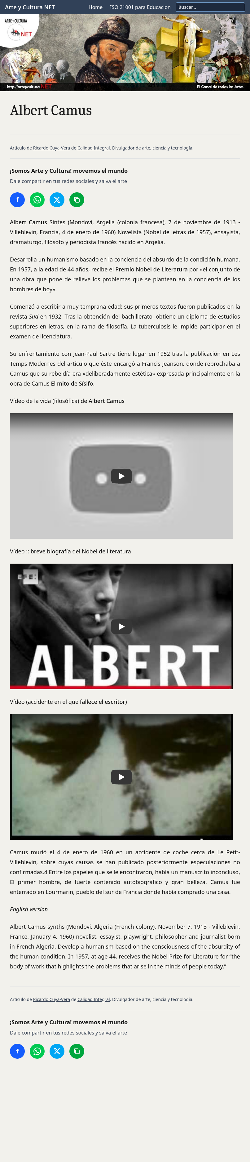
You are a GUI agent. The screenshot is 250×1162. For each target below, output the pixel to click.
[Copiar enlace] (76, 199)
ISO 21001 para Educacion (140, 7)
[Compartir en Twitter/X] (57, 199)
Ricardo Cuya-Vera (51, 148)
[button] (121, 476)
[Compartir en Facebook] (17, 199)
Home (96, 7)
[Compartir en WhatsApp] (37, 199)
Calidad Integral (93, 148)
